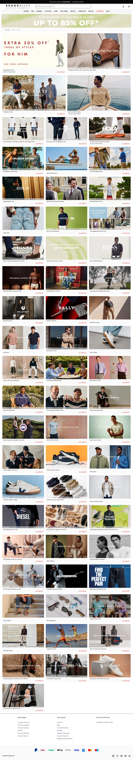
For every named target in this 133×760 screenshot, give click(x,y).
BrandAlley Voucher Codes (104, 722)
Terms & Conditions (24, 725)
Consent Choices (23, 736)
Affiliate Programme (63, 733)
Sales (18, 29)
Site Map (60, 730)
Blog (58, 725)
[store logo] (16, 6)
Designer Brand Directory (65, 738)
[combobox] (76, 6)
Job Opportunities (62, 728)
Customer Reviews (62, 736)
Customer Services (23, 722)
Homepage (7, 29)
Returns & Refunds (23, 733)
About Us (60, 722)
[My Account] (123, 6)
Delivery (20, 730)
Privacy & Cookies (23, 728)
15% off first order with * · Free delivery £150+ (66, 1)
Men (14, 29)
